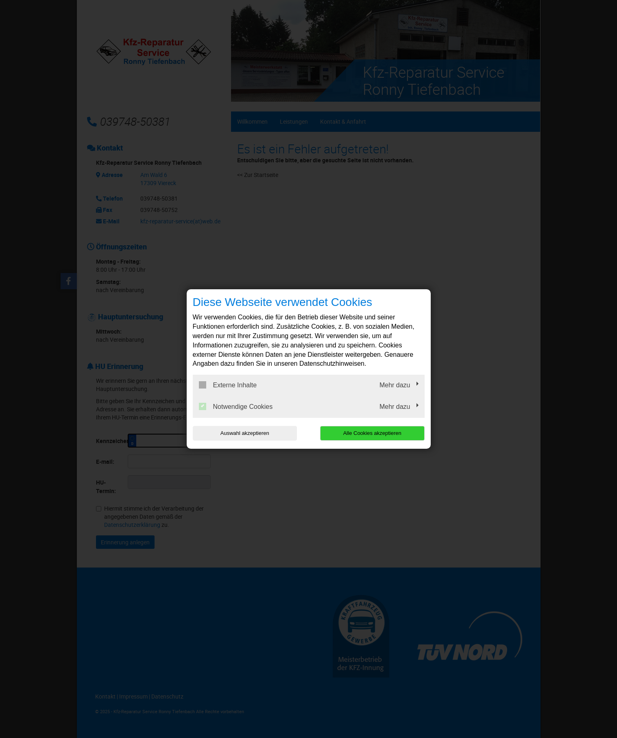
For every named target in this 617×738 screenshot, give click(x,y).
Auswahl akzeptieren (244, 433)
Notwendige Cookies (236, 406)
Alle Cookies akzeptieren (372, 433)
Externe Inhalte (228, 385)
